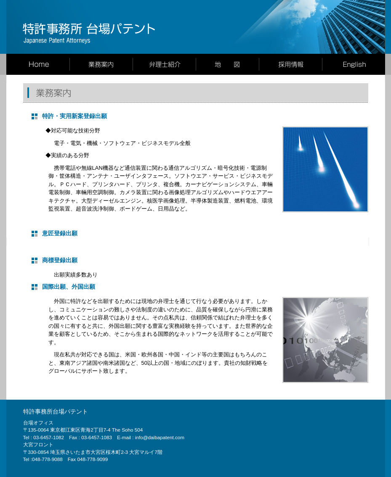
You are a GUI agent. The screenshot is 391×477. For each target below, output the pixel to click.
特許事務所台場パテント (55, 411)
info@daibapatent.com (159, 437)
